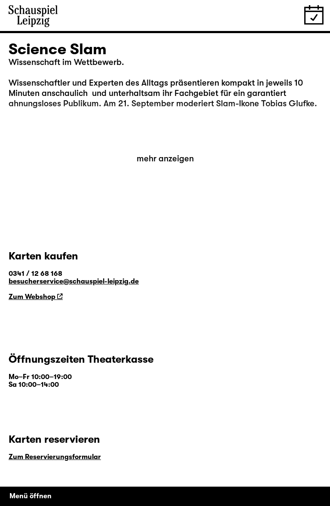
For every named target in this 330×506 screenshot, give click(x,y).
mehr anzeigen (165, 159)
